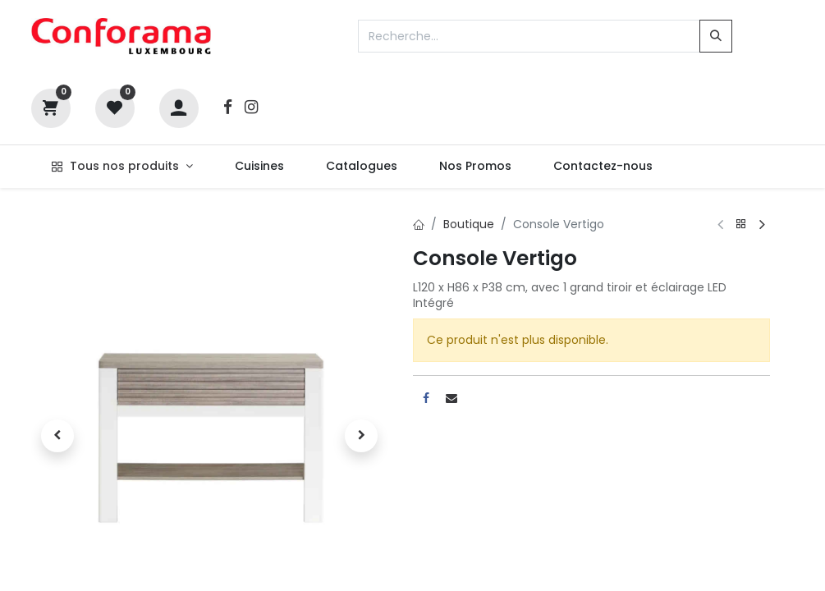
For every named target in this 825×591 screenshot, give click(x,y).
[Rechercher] (715, 36)
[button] (58, 436)
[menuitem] (259, 166)
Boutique (468, 224)
